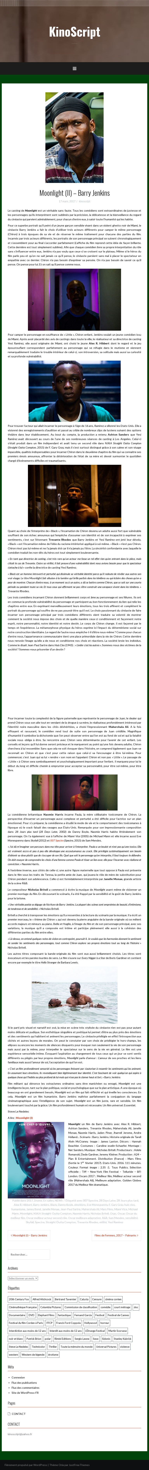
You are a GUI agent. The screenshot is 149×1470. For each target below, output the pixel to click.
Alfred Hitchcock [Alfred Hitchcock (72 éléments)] (42, 1299)
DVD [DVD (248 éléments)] (31, 1315)
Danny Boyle (65, 1204)
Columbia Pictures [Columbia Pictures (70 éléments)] (50, 1307)
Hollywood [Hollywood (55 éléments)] (90, 1322)
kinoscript (84, 201)
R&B (104, 1218)
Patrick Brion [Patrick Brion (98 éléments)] (34, 1338)
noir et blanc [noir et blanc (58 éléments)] (16, 1338)
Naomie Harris (81, 1213)
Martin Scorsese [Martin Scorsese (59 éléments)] (117, 1330)
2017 (30, 1200)
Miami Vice (120, 1209)
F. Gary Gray (116, 1204)
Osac (113, 1213)
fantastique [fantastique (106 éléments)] (64, 1315)
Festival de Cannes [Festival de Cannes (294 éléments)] (118, 1315)
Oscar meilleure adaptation (84, 1218)
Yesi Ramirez (115, 1222)
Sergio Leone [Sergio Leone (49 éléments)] (82, 1338)
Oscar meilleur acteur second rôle (46, 1218)
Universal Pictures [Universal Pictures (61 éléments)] (106, 1346)
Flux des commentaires (25, 1387)
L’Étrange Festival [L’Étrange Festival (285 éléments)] (95, 1330)
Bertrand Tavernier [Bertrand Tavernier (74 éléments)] (65, 1299)
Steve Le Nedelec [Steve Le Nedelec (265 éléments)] (18, 1346)
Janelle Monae (50, 1209)
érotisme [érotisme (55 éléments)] (53, 1354)
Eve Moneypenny (97, 1204)
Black (53, 1204)
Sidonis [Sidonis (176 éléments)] (106, 1338)
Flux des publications (24, 1382)
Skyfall (30, 1222)
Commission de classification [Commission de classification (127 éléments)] (81, 1307)
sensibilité (131, 1218)
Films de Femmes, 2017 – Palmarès (115, 1235)
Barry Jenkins (41, 1204)
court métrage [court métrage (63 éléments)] (122, 1307)
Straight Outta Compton (61, 1222)
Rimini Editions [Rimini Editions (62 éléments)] (63, 1338)
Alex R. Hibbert (23, 1204)
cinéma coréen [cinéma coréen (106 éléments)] (113, 1299)
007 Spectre (90, 1200)
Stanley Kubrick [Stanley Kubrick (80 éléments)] (122, 1338)
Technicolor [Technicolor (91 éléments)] (38, 1346)
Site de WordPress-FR (25, 1392)
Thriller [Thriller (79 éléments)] (53, 1346)
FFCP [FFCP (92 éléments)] (50, 1322)
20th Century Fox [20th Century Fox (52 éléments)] (19, 1299)
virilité (103, 1222)
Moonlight (26, 1213)
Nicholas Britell (100, 1213)
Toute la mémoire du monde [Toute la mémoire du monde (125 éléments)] (77, 1346)
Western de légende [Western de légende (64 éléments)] (33, 1354)
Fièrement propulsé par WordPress (26, 1465)
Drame (38, 1200)
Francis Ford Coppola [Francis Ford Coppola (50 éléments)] (68, 1322)
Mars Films (106, 1209)
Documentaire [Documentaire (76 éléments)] (17, 1315)
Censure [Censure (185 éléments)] (96, 1299)
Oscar (121, 1213)
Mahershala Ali (90, 1209)
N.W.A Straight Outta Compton (53, 1213)
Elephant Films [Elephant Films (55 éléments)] (46, 1315)
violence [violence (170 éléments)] (124, 1346)
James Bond (33, 1209)
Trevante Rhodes (87, 1222)
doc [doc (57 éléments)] (136, 1307)
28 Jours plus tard (127, 1200)
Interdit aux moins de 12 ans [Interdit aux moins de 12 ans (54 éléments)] (65, 1330)
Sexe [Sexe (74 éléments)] (95, 1338)
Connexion (18, 1377)
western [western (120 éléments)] (13, 1354)
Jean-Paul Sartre (71, 1209)
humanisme (18, 1209)
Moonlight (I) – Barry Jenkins (30, 1235)
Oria (61, 1465)
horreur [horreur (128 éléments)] (104, 1322)
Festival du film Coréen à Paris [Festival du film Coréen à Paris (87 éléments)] (26, 1322)
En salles (48, 1200)
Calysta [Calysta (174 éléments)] (84, 1299)
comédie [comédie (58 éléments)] (105, 1307)
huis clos (129, 1204)
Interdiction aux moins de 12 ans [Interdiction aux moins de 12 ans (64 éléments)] (27, 1330)
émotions (80, 1204)
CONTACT (19, 1413)
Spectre (40, 1222)
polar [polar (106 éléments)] (48, 1338)
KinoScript (74, 31)
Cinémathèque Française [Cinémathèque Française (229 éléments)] (23, 1307)
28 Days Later (107, 1200)
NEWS (59, 1200)
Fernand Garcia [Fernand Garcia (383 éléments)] (83, 1315)
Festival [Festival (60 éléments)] (99, 1315)
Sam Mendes (116, 1218)
